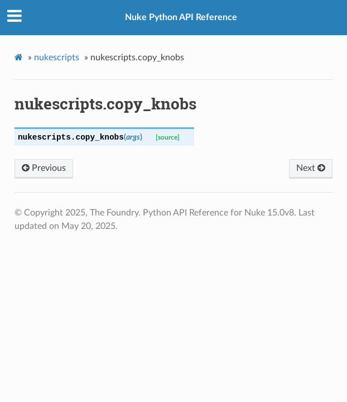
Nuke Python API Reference (181, 17)
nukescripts (56, 57)
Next (310, 168)
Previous (44, 168)
